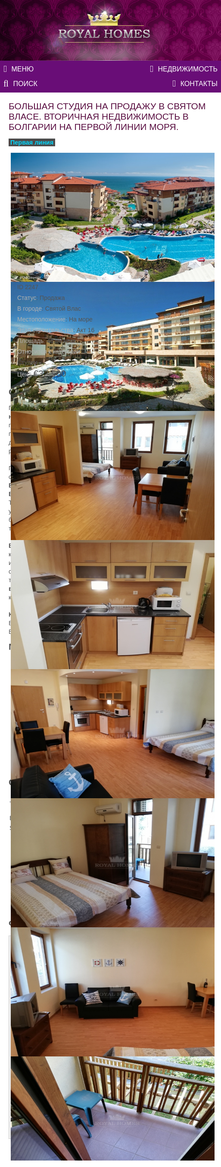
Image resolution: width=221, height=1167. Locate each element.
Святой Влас (63, 308)
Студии (27, 362)
